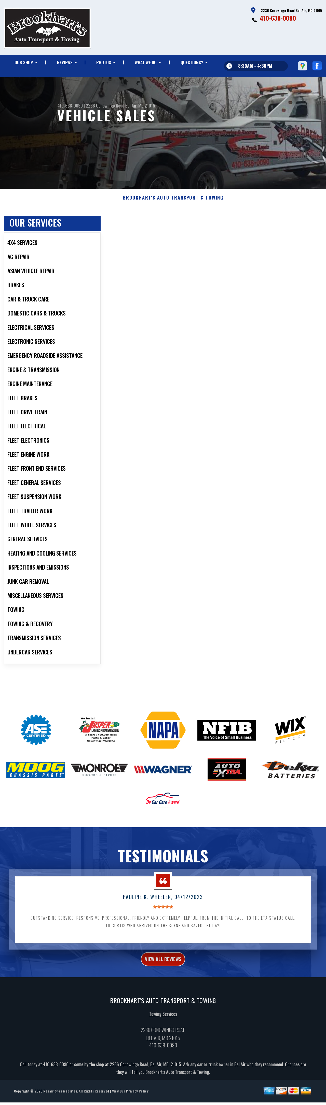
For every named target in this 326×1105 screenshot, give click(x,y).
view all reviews (163, 969)
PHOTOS (103, 62)
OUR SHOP (24, 62)
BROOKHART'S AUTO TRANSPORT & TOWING (173, 207)
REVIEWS (65, 62)
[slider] (163, 916)
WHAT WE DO (146, 62)
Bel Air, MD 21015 (140, 105)
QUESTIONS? (192, 62)
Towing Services (163, 1025)
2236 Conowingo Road (105, 105)
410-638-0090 (278, 17)
